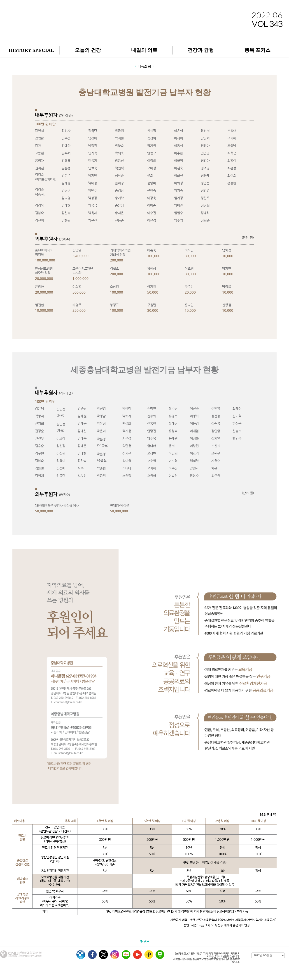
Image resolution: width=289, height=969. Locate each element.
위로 (144, 941)
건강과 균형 (201, 50)
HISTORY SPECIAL (31, 50)
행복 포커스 (257, 50)
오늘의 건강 (88, 50)
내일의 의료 (144, 50)
